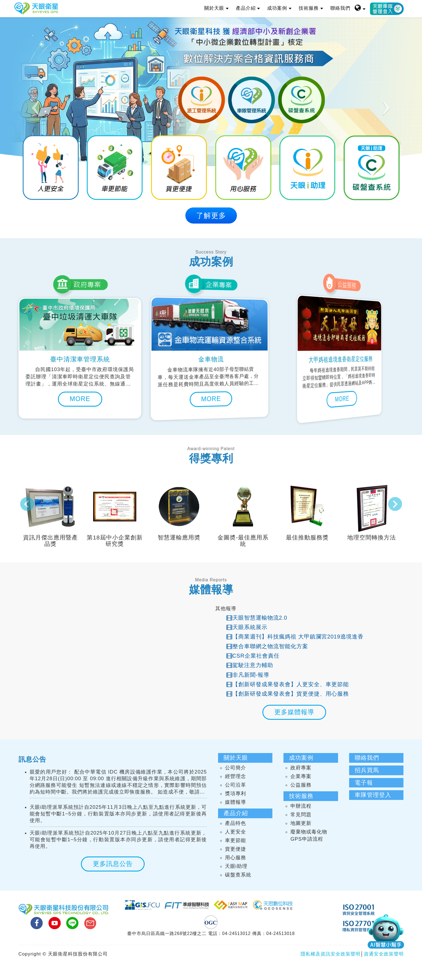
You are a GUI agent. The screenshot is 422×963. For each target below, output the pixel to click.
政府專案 (300, 768)
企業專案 (300, 776)
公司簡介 (235, 768)
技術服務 (311, 8)
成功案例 (279, 8)
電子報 (364, 782)
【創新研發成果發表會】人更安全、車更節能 (287, 684)
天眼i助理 (236, 866)
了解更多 (211, 215)
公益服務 (300, 785)
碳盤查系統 (238, 875)
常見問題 (300, 814)
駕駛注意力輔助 (249, 665)
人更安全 (235, 832)
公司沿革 (235, 785)
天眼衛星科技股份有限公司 (36, 8)
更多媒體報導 (294, 712)
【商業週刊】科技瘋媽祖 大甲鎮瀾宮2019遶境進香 (295, 636)
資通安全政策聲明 (384, 954)
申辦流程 (300, 806)
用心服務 (235, 857)
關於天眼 (216, 8)
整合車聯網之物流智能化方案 (267, 646)
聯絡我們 (340, 8)
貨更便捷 (235, 849)
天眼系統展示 (246, 627)
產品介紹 (248, 8)
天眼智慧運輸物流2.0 (256, 618)
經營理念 (235, 776)
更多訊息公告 (113, 863)
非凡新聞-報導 (248, 675)
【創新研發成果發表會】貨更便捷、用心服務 (287, 694)
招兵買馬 (367, 770)
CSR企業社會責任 (253, 656)
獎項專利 (235, 793)
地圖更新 (300, 823)
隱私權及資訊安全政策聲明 (330, 954)
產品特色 (235, 823)
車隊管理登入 (373, 795)
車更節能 (235, 840)
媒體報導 (235, 802)
